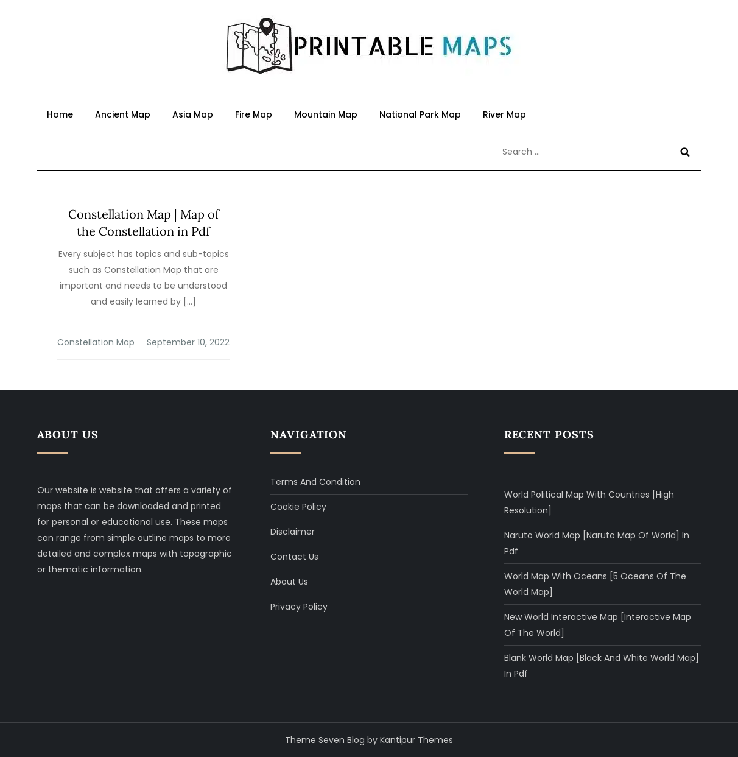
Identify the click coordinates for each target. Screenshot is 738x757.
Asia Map (192, 114)
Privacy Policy (299, 606)
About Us (289, 582)
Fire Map (253, 114)
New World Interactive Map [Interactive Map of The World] (597, 625)
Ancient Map (122, 114)
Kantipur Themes (416, 740)
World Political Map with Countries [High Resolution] (589, 502)
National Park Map (420, 114)
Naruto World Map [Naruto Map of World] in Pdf (596, 543)
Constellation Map (96, 342)
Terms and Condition (315, 482)
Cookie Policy (298, 507)
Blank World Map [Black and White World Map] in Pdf (601, 666)
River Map (504, 114)
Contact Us (294, 557)
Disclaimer (292, 532)
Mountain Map (325, 114)
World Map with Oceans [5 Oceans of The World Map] (595, 584)
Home (60, 114)
